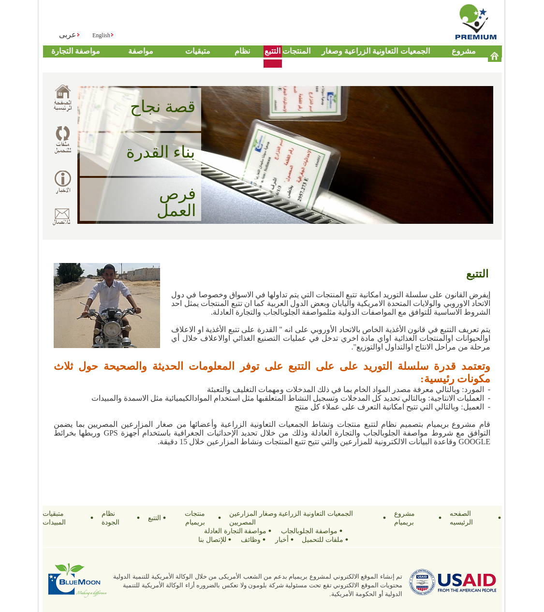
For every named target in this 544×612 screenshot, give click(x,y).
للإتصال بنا (212, 539)
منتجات (294, 51)
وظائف (251, 539)
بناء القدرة (160, 152)
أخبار (282, 539)
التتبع (272, 51)
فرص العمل (176, 202)
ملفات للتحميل (322, 539)
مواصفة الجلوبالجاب (309, 531)
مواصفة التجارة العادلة (235, 531)
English (101, 35)
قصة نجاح (162, 107)
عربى (67, 34)
